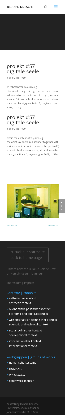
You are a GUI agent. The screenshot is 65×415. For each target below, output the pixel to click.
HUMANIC (15, 369)
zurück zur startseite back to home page (27, 254)
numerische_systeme (22, 362)
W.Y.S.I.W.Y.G (17, 375)
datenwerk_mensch (21, 381)
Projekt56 (12, 225)
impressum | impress (20, 283)
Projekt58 (53, 225)
